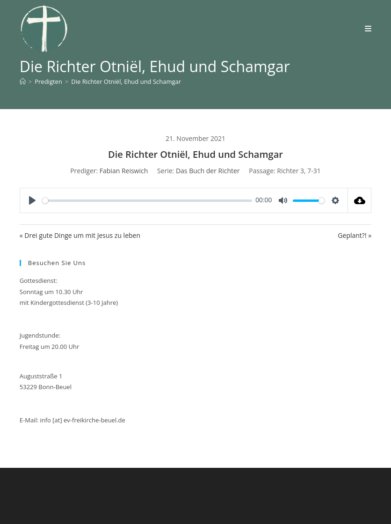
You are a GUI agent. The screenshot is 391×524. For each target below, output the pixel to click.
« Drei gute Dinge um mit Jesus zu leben (80, 235)
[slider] (147, 200)
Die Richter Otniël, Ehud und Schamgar (126, 81)
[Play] (32, 200)
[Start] (23, 81)
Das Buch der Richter (208, 170)
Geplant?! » (354, 235)
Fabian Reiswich (124, 170)
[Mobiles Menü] (368, 28)
